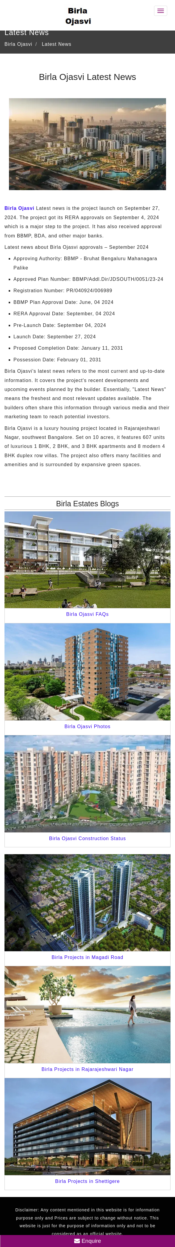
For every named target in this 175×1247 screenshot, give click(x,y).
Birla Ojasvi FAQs (87, 614)
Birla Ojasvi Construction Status (87, 838)
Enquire (87, 1241)
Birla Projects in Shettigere (87, 1181)
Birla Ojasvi (19, 208)
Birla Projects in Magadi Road (88, 957)
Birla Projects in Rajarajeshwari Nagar (87, 1069)
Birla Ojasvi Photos (87, 726)
